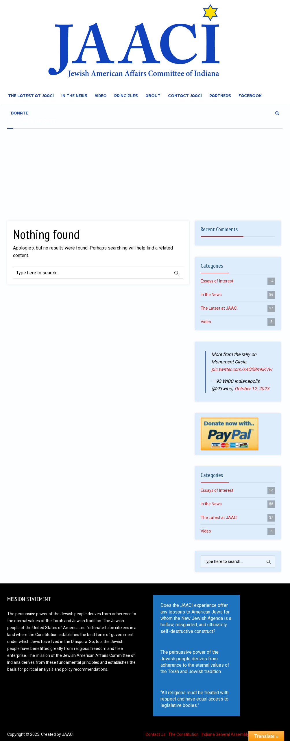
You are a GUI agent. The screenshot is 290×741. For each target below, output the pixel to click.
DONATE (19, 113)
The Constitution (183, 734)
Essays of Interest (238, 281)
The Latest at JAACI (31, 95)
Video (101, 95)
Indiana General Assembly (225, 734)
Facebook (250, 95)
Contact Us (155, 734)
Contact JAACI (185, 95)
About (152, 95)
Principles (126, 95)
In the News (74, 95)
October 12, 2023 (251, 388)
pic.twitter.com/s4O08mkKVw (241, 369)
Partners (220, 95)
